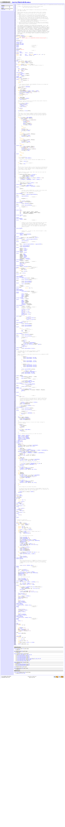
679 (30, 787)
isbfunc (25, 192)
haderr (25, 299)
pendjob (21, 557)
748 (23, 790)
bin (19, 2)
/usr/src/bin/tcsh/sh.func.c (21, 784)
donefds (19, 590)
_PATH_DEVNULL (28, 663)
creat (25, 708)
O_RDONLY (30, 651)
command (35, 64)
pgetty (22, 451)
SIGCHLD (35, 232)
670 (28, 792)
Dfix (20, 111)
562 (27, 782)
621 (28, 783)
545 (23, 782)
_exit (19, 616)
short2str (30, 647)
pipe (20, 752)
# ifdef (17, 88)
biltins (22, 82)
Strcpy (24, 109)
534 (19, 782)
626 (22, 779)
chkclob (26, 65)
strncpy (24, 647)
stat (22, 766)
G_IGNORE (34, 646)
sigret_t (21, 62)
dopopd (32, 210)
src (16, 2)
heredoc (21, 125)
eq (21, 141)
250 (28, 787)
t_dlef (25, 125)
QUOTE (29, 108)
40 (21, 794)
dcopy (23, 521)
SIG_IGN (34, 428)
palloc (22, 385)
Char (26, 376)
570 (29, 782)
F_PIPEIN (31, 218)
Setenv (22, 466)
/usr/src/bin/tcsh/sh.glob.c (21, 785)
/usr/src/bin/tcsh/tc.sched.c (22, 788)
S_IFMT (27, 769)
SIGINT (40, 292)
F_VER (20, 173)
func (20, 509)
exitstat (21, 511)
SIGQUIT (30, 429)
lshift (24, 147)
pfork (23, 240)
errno (36, 652)
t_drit (24, 682)
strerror (32, 652)
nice (25, 462)
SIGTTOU (30, 439)
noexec (22, 126)
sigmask (31, 232)
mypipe (2, 7)
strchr (24, 143)
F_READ (26, 123)
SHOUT (25, 304)
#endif (17, 45)
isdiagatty (28, 309)
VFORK (20, 61)
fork (25, 322)
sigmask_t (23, 87)
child (25, 297)
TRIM (33, 108)
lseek (24, 700)
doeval (29, 219)
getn (24, 146)
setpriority (26, 459)
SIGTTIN (30, 438)
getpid (39, 412)
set (18, 132)
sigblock (28, 232)
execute (2, 6)
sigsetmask (26, 243)
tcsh (22, 2)
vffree (26, 62)
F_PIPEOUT (27, 117)
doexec (21, 515)
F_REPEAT (27, 110)
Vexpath (21, 315)
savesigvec (26, 318)
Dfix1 (29, 646)
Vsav (20, 314)
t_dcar (20, 538)
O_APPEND (21, 696)
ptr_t (25, 370)
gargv (29, 379)
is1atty (19, 712)
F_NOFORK (38, 212)
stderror (23, 339)
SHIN (24, 303)
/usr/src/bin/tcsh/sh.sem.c (21, 786)
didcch (22, 357)
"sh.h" (21, 47)
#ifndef (17, 50)
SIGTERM (29, 442)
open (25, 651)
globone (23, 646)
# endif (17, 90)
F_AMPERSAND (27, 103)
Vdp (23, 314)
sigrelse (26, 245)
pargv (29, 381)
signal (25, 417)
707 (19, 777)
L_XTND (32, 700)
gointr (25, 411)
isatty (24, 523)
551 (25, 782)
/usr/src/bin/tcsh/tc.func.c (21, 787)
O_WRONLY (28, 697)
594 (22, 796)
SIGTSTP (30, 437)
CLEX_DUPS (3, 9)
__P (29, 62)
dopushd (32, 209)
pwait (22, 495)
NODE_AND (27, 572)
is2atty (19, 733)
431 (19, 797)
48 (19, 801)
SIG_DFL (32, 417)
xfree (22, 370)
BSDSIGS (20, 86)
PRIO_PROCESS (32, 459)
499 (19, 780)
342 (28, 784)
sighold (22, 234)
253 (29, 788)
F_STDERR (38, 539)
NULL (24, 195)
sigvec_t (21, 280)
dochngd (33, 208)
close (24, 124)
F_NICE (30, 148)
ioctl (24, 677)
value (25, 571)
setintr (26, 298)
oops (21, 753)
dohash (22, 467)
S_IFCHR (32, 769)
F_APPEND (25, 695)
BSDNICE (20, 458)
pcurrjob (26, 412)
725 (22, 801)
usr (13, 2)
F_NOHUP (28, 161)
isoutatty (27, 308)
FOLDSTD (27, 521)
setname (24, 145)
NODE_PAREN (29, 221)
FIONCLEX (28, 677)
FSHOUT (26, 522)
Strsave (26, 132)
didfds (25, 300)
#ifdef (17, 49)
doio (26, 64)
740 (24, 801)
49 (25, 800)
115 (19, 791)
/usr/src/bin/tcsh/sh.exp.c (21, 783)
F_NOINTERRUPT (32, 410)
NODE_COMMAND (29, 140)
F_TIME (28, 168)
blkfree (22, 376)
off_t (28, 700)
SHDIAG (25, 305)
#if (17, 42)
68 (22, 781)
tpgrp (25, 307)
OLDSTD (25, 306)
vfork (25, 324)
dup (23, 657)
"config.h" (22, 41)
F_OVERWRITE (28, 703)
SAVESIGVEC (21, 279)
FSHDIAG (27, 524)
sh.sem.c (28, 2)
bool (22, 77)
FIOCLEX (20, 49)
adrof (34, 703)
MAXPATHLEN (27, 638)
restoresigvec (24, 332)
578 (31, 782)
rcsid (23, 43)
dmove (24, 653)
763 (23, 776)
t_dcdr (20, 541)
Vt (20, 316)
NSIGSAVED (29, 280)
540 (21, 782)
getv (29, 177)
